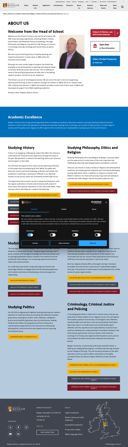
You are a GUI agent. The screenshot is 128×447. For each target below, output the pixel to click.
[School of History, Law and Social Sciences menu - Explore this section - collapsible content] (105, 33)
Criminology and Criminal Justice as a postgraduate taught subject (94, 379)
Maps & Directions (47, 432)
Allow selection (63, 243)
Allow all (93, 243)
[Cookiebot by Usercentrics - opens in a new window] (92, 202)
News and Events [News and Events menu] (103, 7)
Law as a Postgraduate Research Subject (25, 294)
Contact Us (40, 420)
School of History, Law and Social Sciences (49, 14)
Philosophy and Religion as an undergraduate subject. (90, 184)
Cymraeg (94, 1)
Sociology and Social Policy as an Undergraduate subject (91, 278)
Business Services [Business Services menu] (90, 7)
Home (5, 14)
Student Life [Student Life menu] (35, 7)
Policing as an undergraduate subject (84, 372)
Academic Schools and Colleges (25, 14)
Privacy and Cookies (72, 430)
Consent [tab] (34, 209)
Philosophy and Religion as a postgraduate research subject (92, 191)
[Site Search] (122, 7)
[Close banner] (106, 202)
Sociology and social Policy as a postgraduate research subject (94, 291)
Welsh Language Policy (73, 434)
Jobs (87, 2)
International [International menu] (58, 5)
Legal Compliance (72, 413)
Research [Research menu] (69, 5)
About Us (11, 14)
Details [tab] (64, 209)
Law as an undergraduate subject (22, 280)
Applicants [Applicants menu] (46, 5)
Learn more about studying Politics (23, 337)
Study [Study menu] (26, 5)
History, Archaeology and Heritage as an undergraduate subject (34, 195)
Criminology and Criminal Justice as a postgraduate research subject (94, 387)
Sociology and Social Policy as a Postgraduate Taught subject (93, 284)
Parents (74, 2)
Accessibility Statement (74, 425)
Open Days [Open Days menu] (115, 7)
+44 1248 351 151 (43, 416)
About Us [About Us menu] (79, 7)
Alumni (68, 2)
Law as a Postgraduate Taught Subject (24, 287)
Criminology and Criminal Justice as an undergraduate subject (93, 365)
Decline (35, 243)
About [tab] (94, 209)
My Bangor (81, 2)
